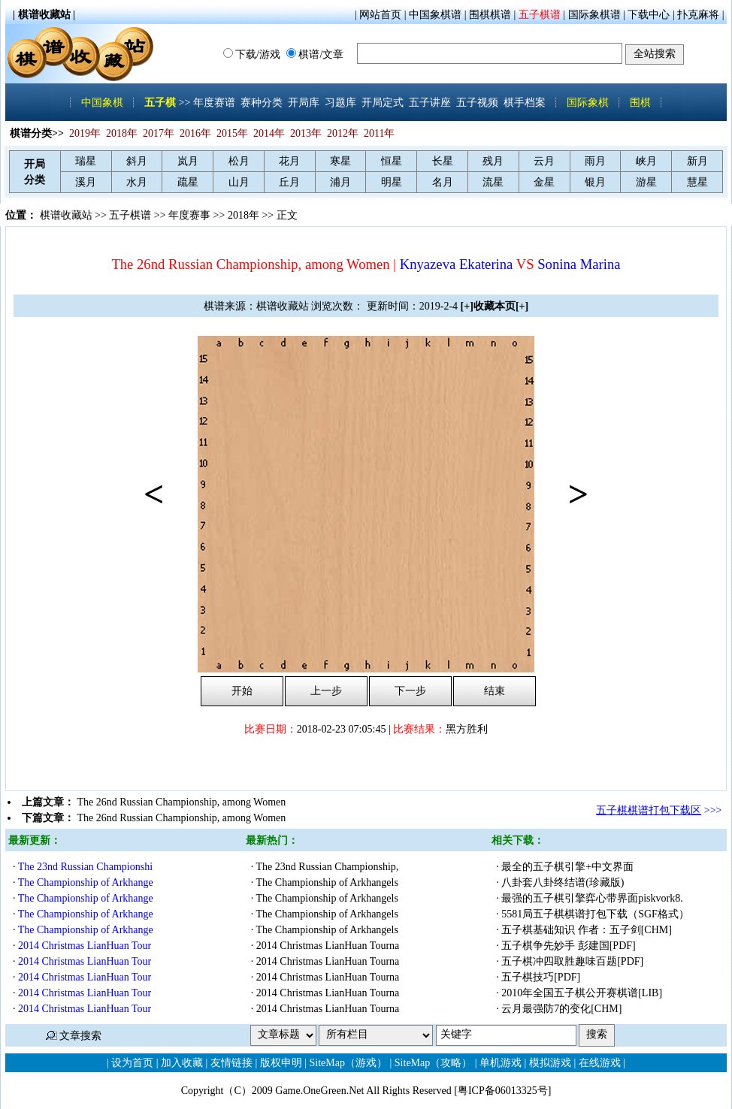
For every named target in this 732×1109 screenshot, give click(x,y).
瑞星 (85, 161)
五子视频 (477, 102)
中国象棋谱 (435, 14)
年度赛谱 (214, 102)
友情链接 (231, 1062)
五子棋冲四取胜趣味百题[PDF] (573, 961)
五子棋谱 (540, 14)
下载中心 (649, 14)
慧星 (697, 182)
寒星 (340, 161)
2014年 (269, 133)
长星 (442, 161)
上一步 (326, 690)
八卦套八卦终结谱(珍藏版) (564, 882)
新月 (697, 161)
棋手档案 (525, 102)
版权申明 (281, 1062)
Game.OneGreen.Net (319, 1090)
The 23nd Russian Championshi (85, 866)
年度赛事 (189, 215)
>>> (658, 810)
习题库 (340, 102)
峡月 (646, 161)
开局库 (303, 102)
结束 (494, 690)
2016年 (195, 133)
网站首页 (380, 14)
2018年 (122, 133)
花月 (289, 161)
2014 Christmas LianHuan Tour (84, 945)
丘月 (289, 182)
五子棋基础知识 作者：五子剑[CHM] (587, 929)
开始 (242, 690)
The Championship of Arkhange (85, 882)
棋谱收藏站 (66, 215)
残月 (493, 161)
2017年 (158, 133)
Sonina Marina (578, 264)
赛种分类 (261, 102)
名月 (442, 182)
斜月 (136, 161)
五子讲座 (430, 102)
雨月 (595, 161)
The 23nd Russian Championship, (327, 866)
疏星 (187, 182)
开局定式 (382, 102)
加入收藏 (182, 1062)
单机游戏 (500, 1062)
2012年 (342, 133)
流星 (493, 182)
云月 (544, 161)
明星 (391, 182)
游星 (646, 182)
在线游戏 (600, 1062)
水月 (136, 182)
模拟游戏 (550, 1062)
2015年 (232, 133)
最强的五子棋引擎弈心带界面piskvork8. (592, 898)
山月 (239, 182)
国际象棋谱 (594, 14)
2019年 (85, 133)
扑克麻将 (698, 14)
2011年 (379, 133)
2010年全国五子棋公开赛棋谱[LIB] (582, 993)
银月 (595, 182)
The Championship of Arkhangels (327, 882)
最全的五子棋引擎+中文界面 (568, 866)
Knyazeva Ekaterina (456, 264)
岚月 (187, 161)
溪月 (85, 182)
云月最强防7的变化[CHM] (563, 1008)
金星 (544, 182)
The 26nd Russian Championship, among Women (181, 802)
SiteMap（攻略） (433, 1062)
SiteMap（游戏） (348, 1062)
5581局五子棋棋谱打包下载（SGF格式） (596, 914)
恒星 (391, 161)
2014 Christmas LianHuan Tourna (327, 945)
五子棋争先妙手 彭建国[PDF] (569, 945)
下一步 (410, 690)
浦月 (340, 182)
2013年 (306, 133)
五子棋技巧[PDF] (542, 977)
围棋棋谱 (490, 14)
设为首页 (132, 1062)
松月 (239, 161)
